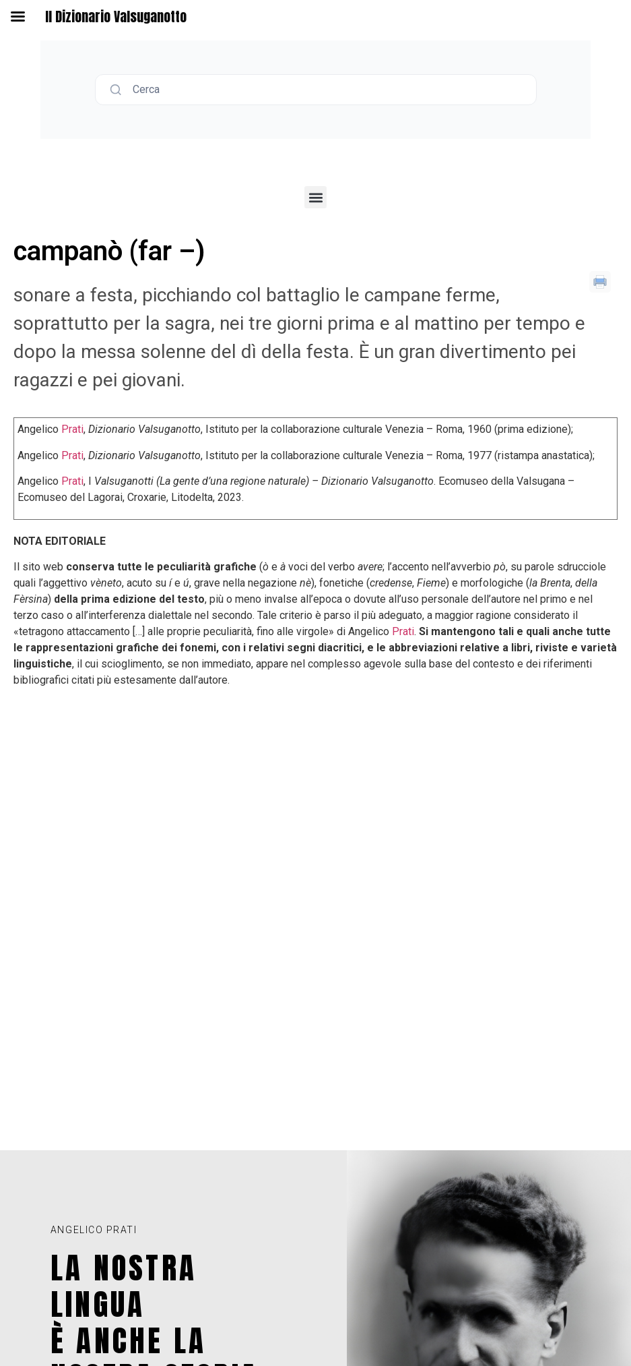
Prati (72, 429)
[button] (315, 197)
